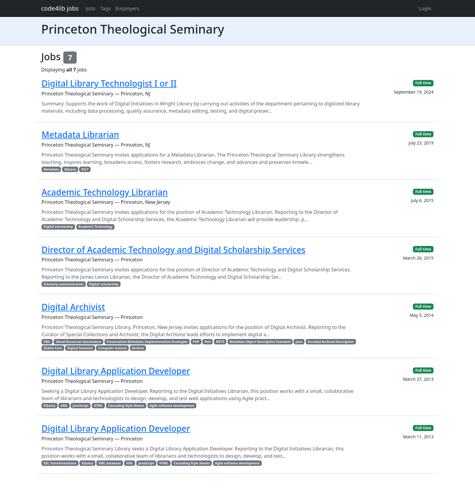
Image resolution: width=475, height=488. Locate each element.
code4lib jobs (60, 8)
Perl (207, 342)
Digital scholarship (58, 226)
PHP (196, 342)
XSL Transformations (60, 463)
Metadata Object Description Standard (260, 342)
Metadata (51, 169)
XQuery (70, 169)
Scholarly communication (64, 284)
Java (299, 342)
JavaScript (80, 405)
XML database (109, 463)
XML (47, 342)
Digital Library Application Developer (116, 371)
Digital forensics (80, 348)
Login (425, 8)
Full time (423, 82)
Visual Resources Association (78, 342)
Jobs (91, 8)
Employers (127, 8)
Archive (138, 348)
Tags (105, 8)
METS (220, 342)
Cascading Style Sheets (126, 405)
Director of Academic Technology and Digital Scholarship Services (173, 249)
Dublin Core (53, 348)
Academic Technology (95, 226)
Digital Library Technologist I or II (109, 83)
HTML (98, 405)
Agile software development (171, 405)
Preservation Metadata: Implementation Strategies (147, 342)
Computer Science (112, 348)
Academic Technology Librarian (105, 192)
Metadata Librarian (80, 134)
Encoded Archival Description (330, 342)
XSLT (85, 169)
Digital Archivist (73, 307)
